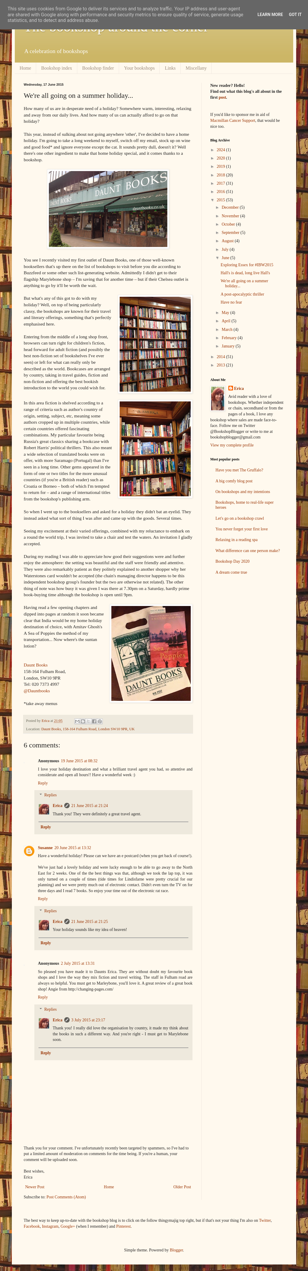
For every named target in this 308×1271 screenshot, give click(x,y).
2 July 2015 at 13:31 (78, 963)
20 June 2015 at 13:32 (72, 848)
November (231, 216)
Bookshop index (56, 68)
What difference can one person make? (248, 550)
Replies (50, 795)
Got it (295, 14)
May (226, 312)
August (228, 241)
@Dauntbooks (37, 690)
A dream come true (231, 572)
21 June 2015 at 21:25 (89, 921)
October (229, 224)
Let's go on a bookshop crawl (240, 518)
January (228, 346)
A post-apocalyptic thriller (242, 294)
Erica (57, 805)
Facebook (32, 1226)
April (226, 321)
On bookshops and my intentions (243, 491)
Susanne (45, 848)
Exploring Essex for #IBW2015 (247, 265)
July (226, 249)
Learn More (270, 14)
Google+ (67, 1226)
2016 (221, 191)
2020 (221, 158)
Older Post (182, 1187)
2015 (221, 200)
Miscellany (196, 68)
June (226, 258)
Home (25, 68)
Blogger (176, 1250)
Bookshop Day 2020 (233, 561)
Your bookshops (139, 68)
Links (170, 68)
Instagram (50, 1226)
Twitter (265, 1220)
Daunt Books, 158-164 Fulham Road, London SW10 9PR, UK (87, 729)
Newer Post (34, 1187)
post (222, 97)
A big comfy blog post (234, 481)
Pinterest (123, 1226)
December (231, 207)
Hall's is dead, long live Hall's (245, 273)
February (230, 338)
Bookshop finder (98, 68)
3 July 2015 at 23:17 (88, 1020)
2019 (221, 166)
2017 (221, 183)
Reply (43, 783)
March (227, 329)
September (231, 232)
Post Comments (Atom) (66, 1197)
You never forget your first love (242, 529)
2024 (221, 150)
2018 (221, 175)
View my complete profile (232, 445)
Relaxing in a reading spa (237, 540)
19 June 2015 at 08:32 (79, 761)
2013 (221, 365)
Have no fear (231, 302)
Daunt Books (36, 664)
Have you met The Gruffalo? (239, 470)
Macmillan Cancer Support (232, 120)
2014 (221, 357)
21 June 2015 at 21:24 (89, 805)
